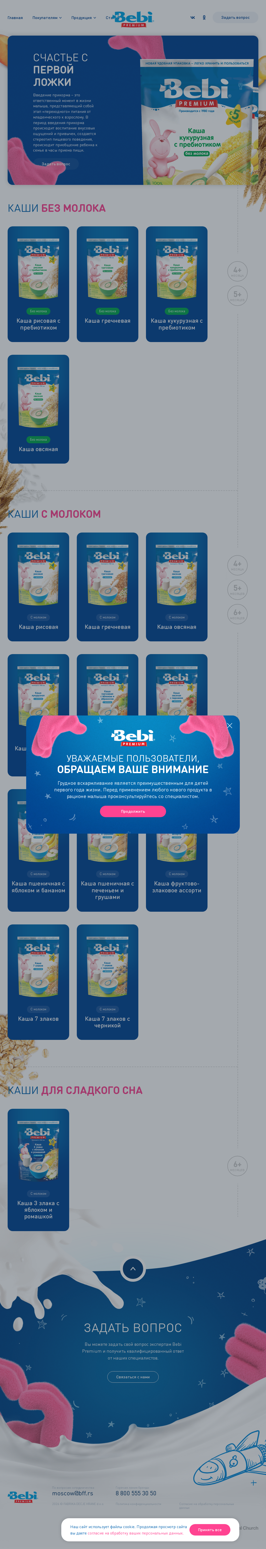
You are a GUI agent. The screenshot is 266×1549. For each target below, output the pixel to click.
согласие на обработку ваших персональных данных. (136, 1533)
